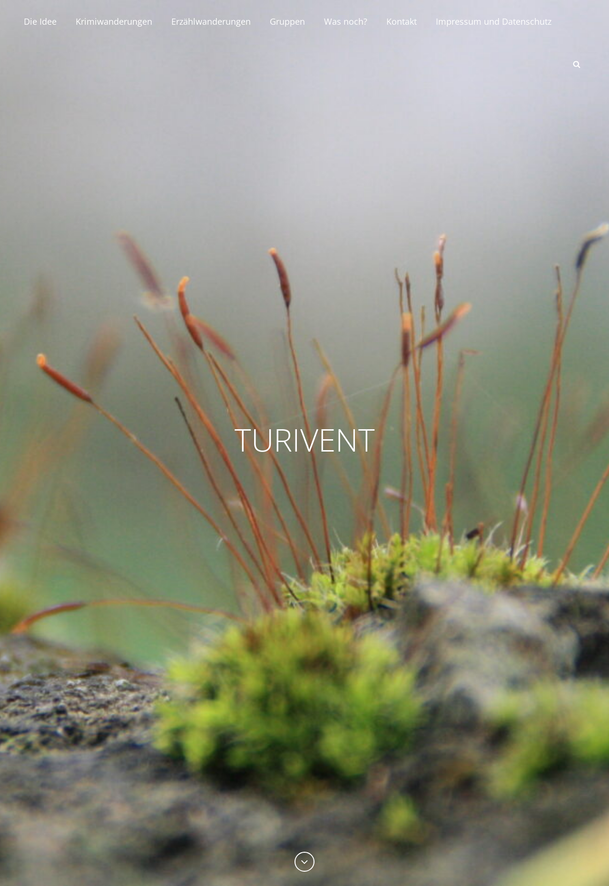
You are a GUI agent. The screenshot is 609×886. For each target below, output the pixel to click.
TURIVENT (305, 439)
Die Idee (40, 21)
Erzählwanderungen (211, 21)
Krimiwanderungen (114, 21)
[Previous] (304, 862)
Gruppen (287, 21)
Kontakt (401, 21)
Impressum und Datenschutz (493, 21)
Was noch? (345, 21)
